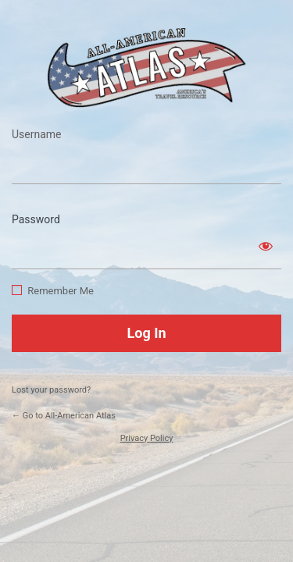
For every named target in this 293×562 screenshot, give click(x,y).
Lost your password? (51, 390)
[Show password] (265, 245)
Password (36, 219)
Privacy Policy (146, 438)
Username (37, 134)
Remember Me (60, 291)
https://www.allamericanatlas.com (147, 67)
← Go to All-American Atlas (64, 416)
